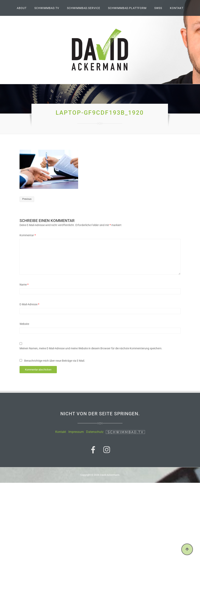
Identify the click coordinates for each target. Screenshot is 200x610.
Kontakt (60, 432)
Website (24, 323)
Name (24, 284)
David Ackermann (109, 474)
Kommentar (28, 235)
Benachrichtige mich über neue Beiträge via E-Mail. (54, 360)
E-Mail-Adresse (29, 304)
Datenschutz (95, 432)
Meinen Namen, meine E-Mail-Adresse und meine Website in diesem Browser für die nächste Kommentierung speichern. (91, 348)
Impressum (76, 432)
